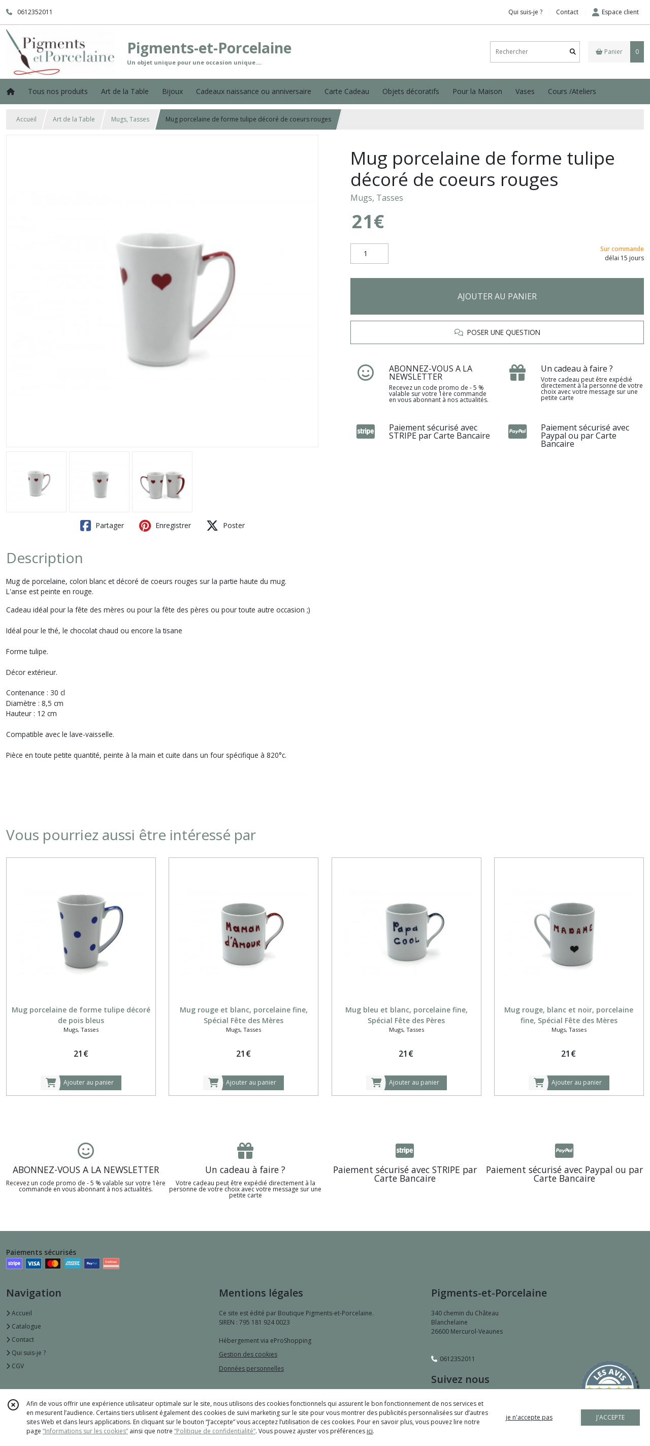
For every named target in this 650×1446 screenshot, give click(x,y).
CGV (15, 1366)
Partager (102, 525)
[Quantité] (369, 253)
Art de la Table (74, 119)
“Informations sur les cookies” (85, 1431)
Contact (567, 12)
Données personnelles (251, 1368)
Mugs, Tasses (130, 119)
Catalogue (23, 1326)
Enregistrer (165, 525)
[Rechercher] (572, 51)
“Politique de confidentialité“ (214, 1431)
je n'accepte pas (529, 1417)
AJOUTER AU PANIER (497, 296)
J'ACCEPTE (610, 1417)
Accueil (26, 119)
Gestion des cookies (248, 1354)
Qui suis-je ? (26, 1352)
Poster (225, 525)
